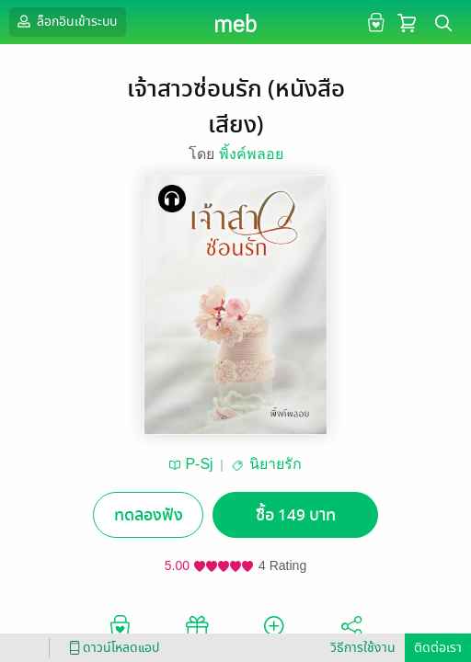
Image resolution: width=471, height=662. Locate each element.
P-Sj (199, 464)
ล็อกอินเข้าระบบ (65, 21)
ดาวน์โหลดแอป (111, 647)
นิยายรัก (275, 464)
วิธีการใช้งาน (363, 647)
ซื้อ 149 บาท (296, 515)
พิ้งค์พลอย (251, 154)
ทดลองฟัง (148, 515)
